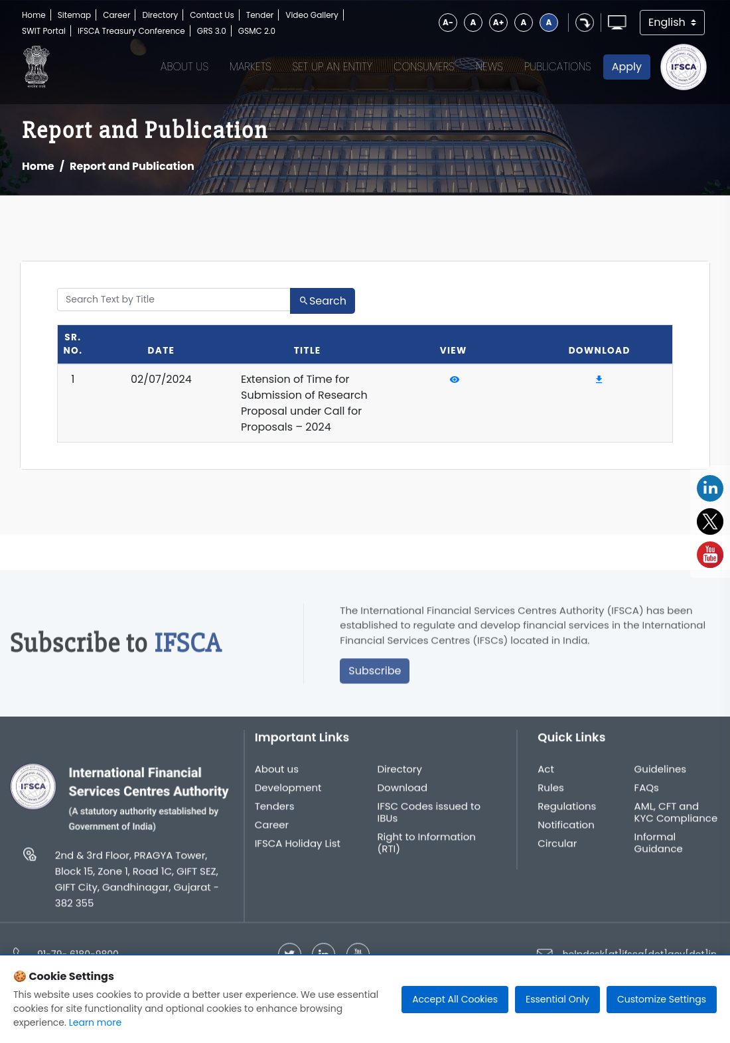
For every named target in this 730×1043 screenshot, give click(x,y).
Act (546, 775)
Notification (566, 831)
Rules (551, 794)
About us (277, 775)
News (489, 66)
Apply (627, 66)
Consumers (424, 66)
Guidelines (660, 775)
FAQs (646, 794)
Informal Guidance (658, 849)
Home (34, 15)
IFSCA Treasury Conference (131, 30)
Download (402, 794)
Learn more (95, 1022)
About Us (184, 66)
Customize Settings (661, 999)
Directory (160, 15)
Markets (250, 66)
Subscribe (374, 676)
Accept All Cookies (455, 999)
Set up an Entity (333, 66)
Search (322, 301)
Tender (260, 15)
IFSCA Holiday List (297, 849)
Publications (557, 66)
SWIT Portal (44, 30)
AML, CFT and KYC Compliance (676, 818)
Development (288, 794)
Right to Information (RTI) (426, 849)
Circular (557, 849)
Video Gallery (311, 15)
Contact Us (212, 15)
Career (116, 15)
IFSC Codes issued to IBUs (428, 818)
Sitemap (74, 15)
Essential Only (557, 999)
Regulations (567, 812)
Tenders (275, 812)
